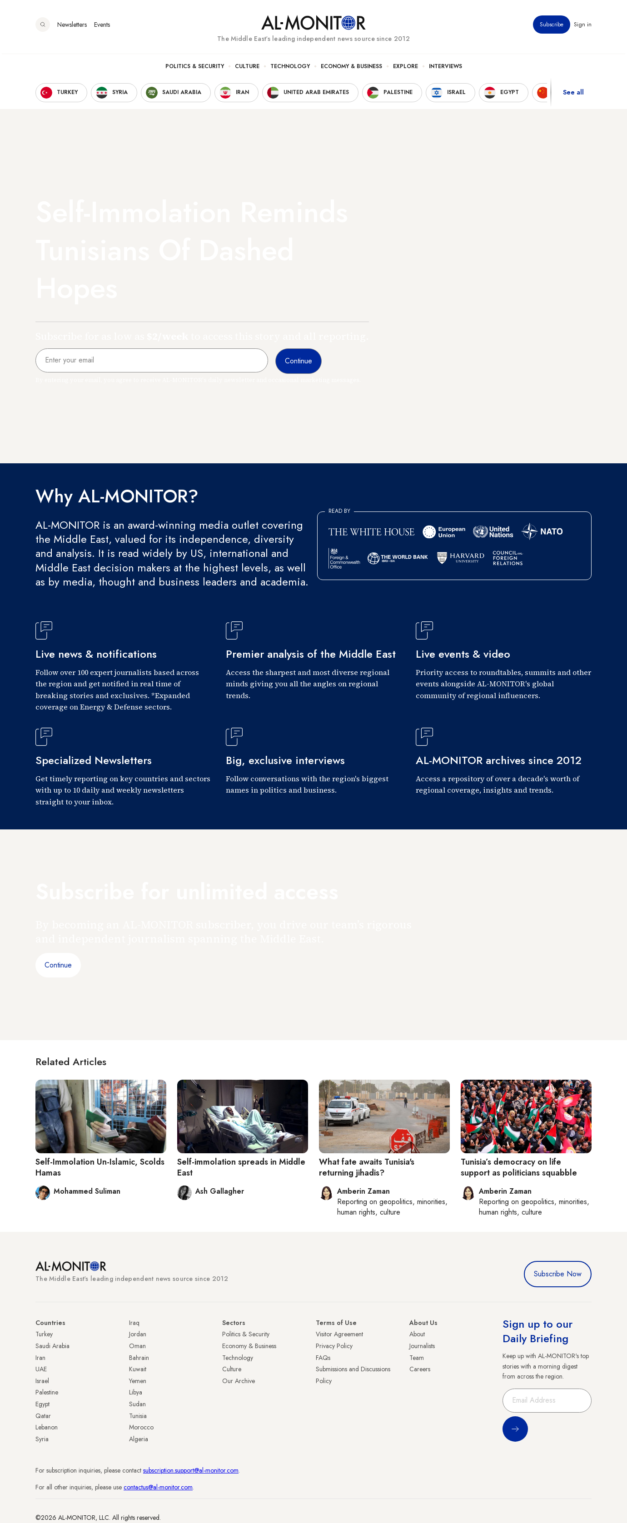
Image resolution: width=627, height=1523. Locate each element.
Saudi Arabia (52, 1345)
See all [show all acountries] (573, 94)
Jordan (137, 1334)
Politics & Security (194, 68)
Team (416, 1357)
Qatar (43, 1415)
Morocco (141, 1427)
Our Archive (238, 1380)
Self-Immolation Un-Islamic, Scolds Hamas (99, 1167)
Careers (419, 1369)
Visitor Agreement (339, 1334)
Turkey (44, 1334)
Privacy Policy (334, 1345)
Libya (135, 1392)
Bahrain (139, 1357)
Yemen (137, 1380)
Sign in (583, 27)
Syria (42, 1439)
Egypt (42, 1404)
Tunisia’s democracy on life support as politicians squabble (519, 1167)
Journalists (422, 1345)
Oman (137, 1345)
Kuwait (137, 1369)
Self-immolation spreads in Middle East (241, 1167)
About (417, 1334)
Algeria (138, 1439)
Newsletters (72, 26)
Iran (40, 1357)
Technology (290, 68)
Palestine (46, 1392)
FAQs (323, 1357)
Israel (42, 1380)
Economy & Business (351, 68)
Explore (405, 68)
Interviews (445, 68)
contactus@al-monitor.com (158, 1487)
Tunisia (138, 1415)
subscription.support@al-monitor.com (191, 1470)
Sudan (137, 1404)
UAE (41, 1369)
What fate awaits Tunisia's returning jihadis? (366, 1167)
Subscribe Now (558, 1274)
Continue (58, 965)
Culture (247, 68)
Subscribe (551, 27)
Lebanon (46, 1427)
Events (102, 26)
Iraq (134, 1322)
